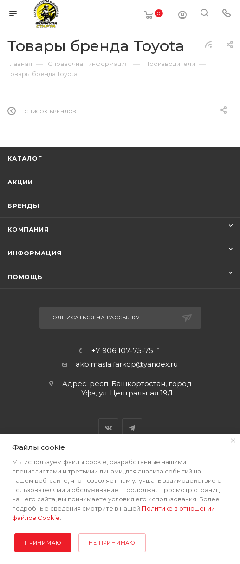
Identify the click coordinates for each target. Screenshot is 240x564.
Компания (28, 229)
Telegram (132, 428)
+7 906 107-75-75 (122, 351)
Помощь (25, 276)
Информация (34, 253)
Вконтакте (108, 428)
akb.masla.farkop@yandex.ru (127, 364)
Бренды (23, 205)
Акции (20, 182)
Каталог (24, 158)
